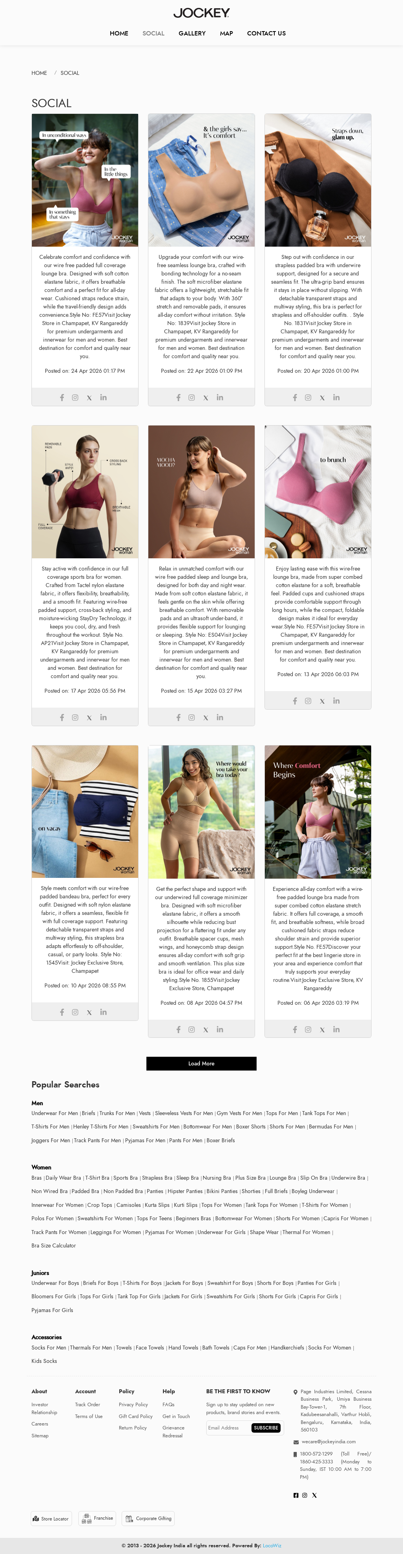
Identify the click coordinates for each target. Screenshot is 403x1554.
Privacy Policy (133, 1404)
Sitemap (39, 1435)
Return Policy (133, 1427)
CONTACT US (266, 33)
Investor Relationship (44, 1408)
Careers (39, 1424)
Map (226, 33)
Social (153, 33)
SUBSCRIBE (266, 1427)
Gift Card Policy (136, 1416)
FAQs (168, 1404)
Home (119, 33)
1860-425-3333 (320, 1461)
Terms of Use (89, 1416)
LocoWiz (272, 1545)
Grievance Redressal (174, 1431)
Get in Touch (176, 1416)
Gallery (192, 33)
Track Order (87, 1404)
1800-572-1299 (316, 1453)
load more (201, 1063)
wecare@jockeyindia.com (329, 1441)
